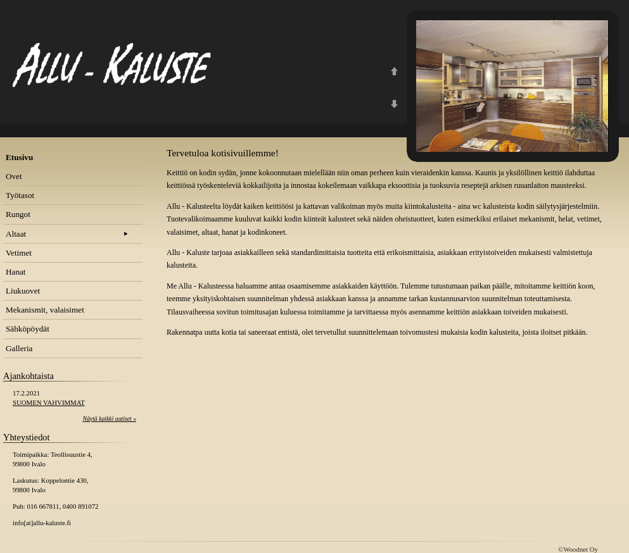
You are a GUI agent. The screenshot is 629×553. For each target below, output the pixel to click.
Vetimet (19, 253)
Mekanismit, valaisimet (45, 309)
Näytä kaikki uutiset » (109, 418)
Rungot (18, 214)
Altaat (16, 234)
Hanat (16, 271)
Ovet (14, 176)
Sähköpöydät (27, 328)
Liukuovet (23, 290)
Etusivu (19, 157)
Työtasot (20, 195)
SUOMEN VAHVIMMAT (49, 402)
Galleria (19, 348)
